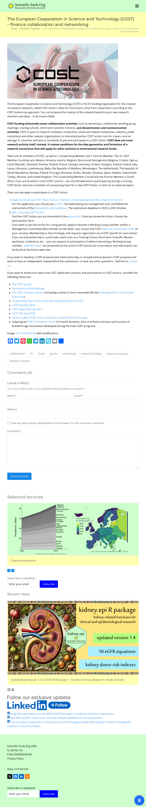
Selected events (33, 245)
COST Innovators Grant (41, 321)
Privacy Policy (15, 758)
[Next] (12, 570)
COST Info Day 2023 (23, 313)
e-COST (58, 204)
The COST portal (21, 284)
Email (78, 396)
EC (31, 353)
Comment (14, 431)
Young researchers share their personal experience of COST (47, 301)
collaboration (17, 353)
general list (74, 216)
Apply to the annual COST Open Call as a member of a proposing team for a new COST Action (67, 200)
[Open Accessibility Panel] (139, 800)
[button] (137, 6)
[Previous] (8, 570)
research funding (91, 353)
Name (11, 396)
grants (54, 353)
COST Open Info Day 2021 (27, 309)
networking (69, 353)
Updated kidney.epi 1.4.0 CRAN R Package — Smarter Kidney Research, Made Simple (67, 679)
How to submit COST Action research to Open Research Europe (49, 317)
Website (12, 409)
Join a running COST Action (28, 212)
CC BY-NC (12, 750)
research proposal (117, 353)
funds (41, 353)
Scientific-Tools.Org (18, 746)
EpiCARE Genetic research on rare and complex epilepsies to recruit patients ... (57, 718)
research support (19, 361)
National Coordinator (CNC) (118, 229)
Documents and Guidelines (51, 208)
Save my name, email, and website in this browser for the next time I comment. (58, 423)
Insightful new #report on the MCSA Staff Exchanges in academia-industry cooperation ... (63, 713)
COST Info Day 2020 (23, 305)
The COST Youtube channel (28, 292)
